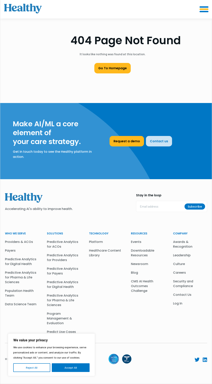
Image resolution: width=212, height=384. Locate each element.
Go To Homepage (112, 68)
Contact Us (182, 294)
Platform (96, 242)
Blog (134, 272)
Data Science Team (20, 304)
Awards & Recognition (182, 244)
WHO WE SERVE (15, 233)
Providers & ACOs (19, 242)
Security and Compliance (183, 283)
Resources (139, 233)
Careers (179, 272)
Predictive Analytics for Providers (62, 257)
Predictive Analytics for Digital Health (20, 261)
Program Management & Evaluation (59, 318)
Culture (179, 264)
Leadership (182, 255)
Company (180, 233)
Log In (177, 303)
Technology (98, 233)
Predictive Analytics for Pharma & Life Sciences (20, 277)
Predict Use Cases (61, 332)
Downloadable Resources (142, 253)
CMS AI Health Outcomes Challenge (142, 286)
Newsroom (139, 264)
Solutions (55, 233)
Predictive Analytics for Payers (62, 271)
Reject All (31, 367)
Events (136, 242)
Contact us (159, 141)
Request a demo (127, 141)
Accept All (70, 367)
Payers (10, 250)
